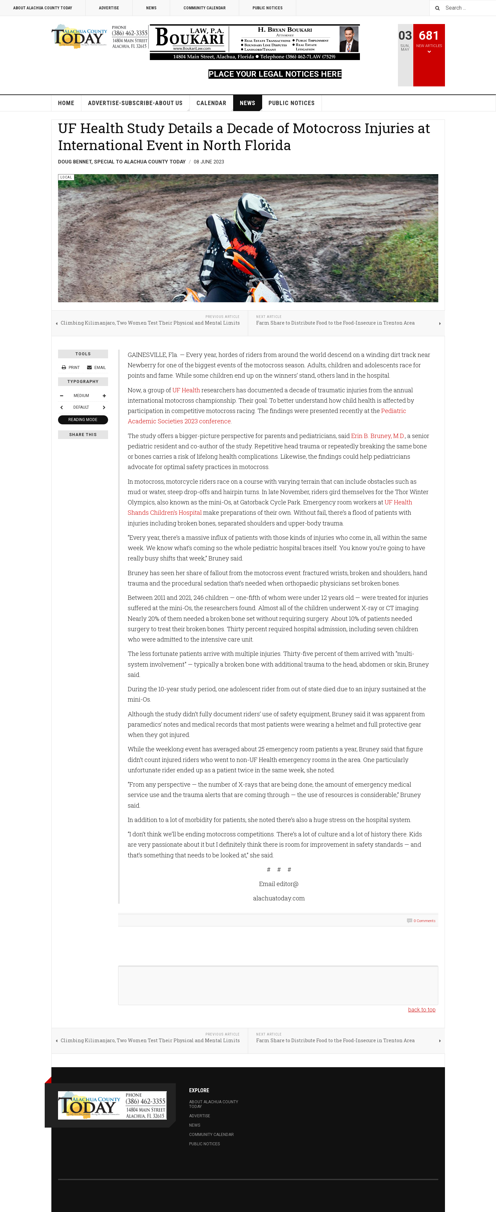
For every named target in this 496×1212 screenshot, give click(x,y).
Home (66, 102)
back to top (422, 1009)
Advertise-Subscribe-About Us (139, 105)
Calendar (214, 105)
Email (96, 367)
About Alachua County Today (42, 8)
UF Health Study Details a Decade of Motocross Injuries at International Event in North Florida (244, 136)
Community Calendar (204, 8)
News (151, 8)
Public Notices (268, 8)
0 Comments (425, 921)
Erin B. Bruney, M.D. (378, 436)
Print (71, 367)
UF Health (186, 390)
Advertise (109, 8)
